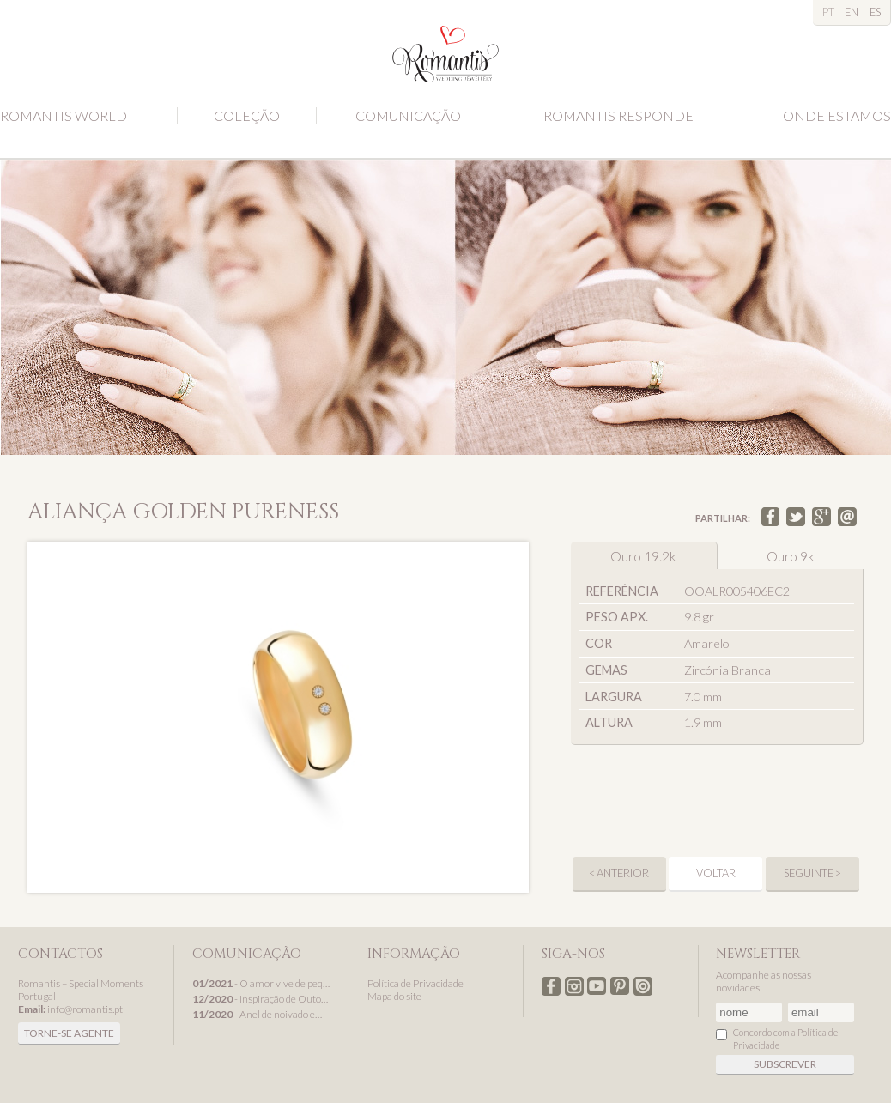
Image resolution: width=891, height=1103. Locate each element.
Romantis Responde (618, 115)
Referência (621, 591)
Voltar (716, 873)
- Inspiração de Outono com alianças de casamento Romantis (261, 998)
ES (875, 12)
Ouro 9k (791, 556)
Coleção (247, 115)
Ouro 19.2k (643, 556)
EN (851, 12)
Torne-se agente (69, 1033)
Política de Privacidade (415, 983)
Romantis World (63, 115)
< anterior (619, 873)
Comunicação (408, 115)
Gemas (606, 670)
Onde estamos (837, 115)
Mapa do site (394, 996)
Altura (609, 722)
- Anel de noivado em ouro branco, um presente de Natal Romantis (261, 1014)
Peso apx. (616, 616)
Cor (598, 643)
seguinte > (812, 873)
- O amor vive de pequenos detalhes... (261, 983)
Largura (613, 696)
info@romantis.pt (85, 1009)
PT (828, 12)
